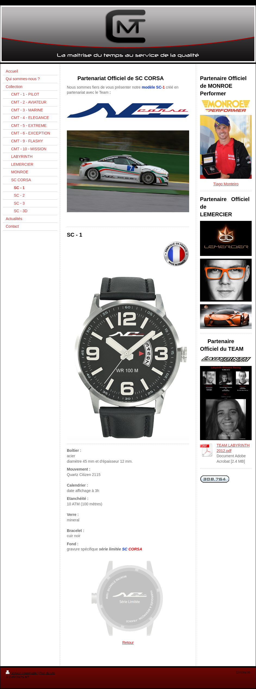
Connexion (243, 672)
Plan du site (47, 673)
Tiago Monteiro (226, 184)
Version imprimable (22, 673)
